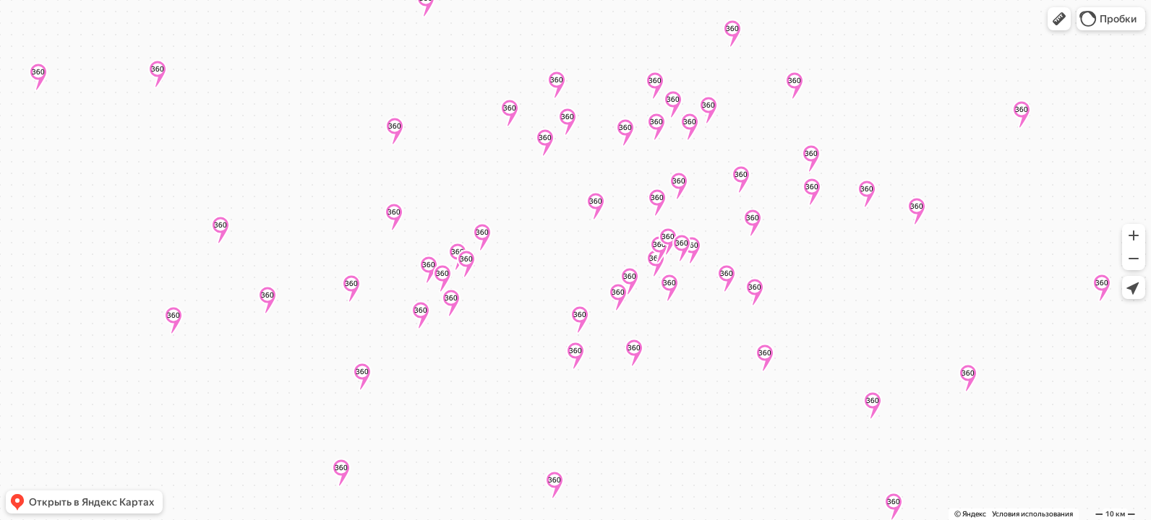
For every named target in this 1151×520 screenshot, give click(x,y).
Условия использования (1032, 514)
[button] (1059, 18)
